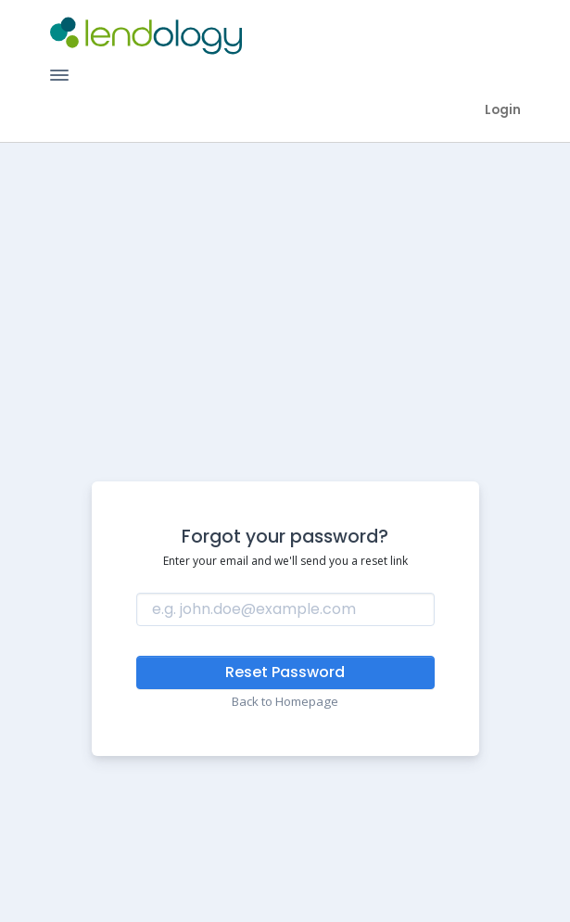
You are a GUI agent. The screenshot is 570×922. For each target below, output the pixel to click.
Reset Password (285, 672)
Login (503, 110)
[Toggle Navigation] (59, 75)
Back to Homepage (285, 701)
